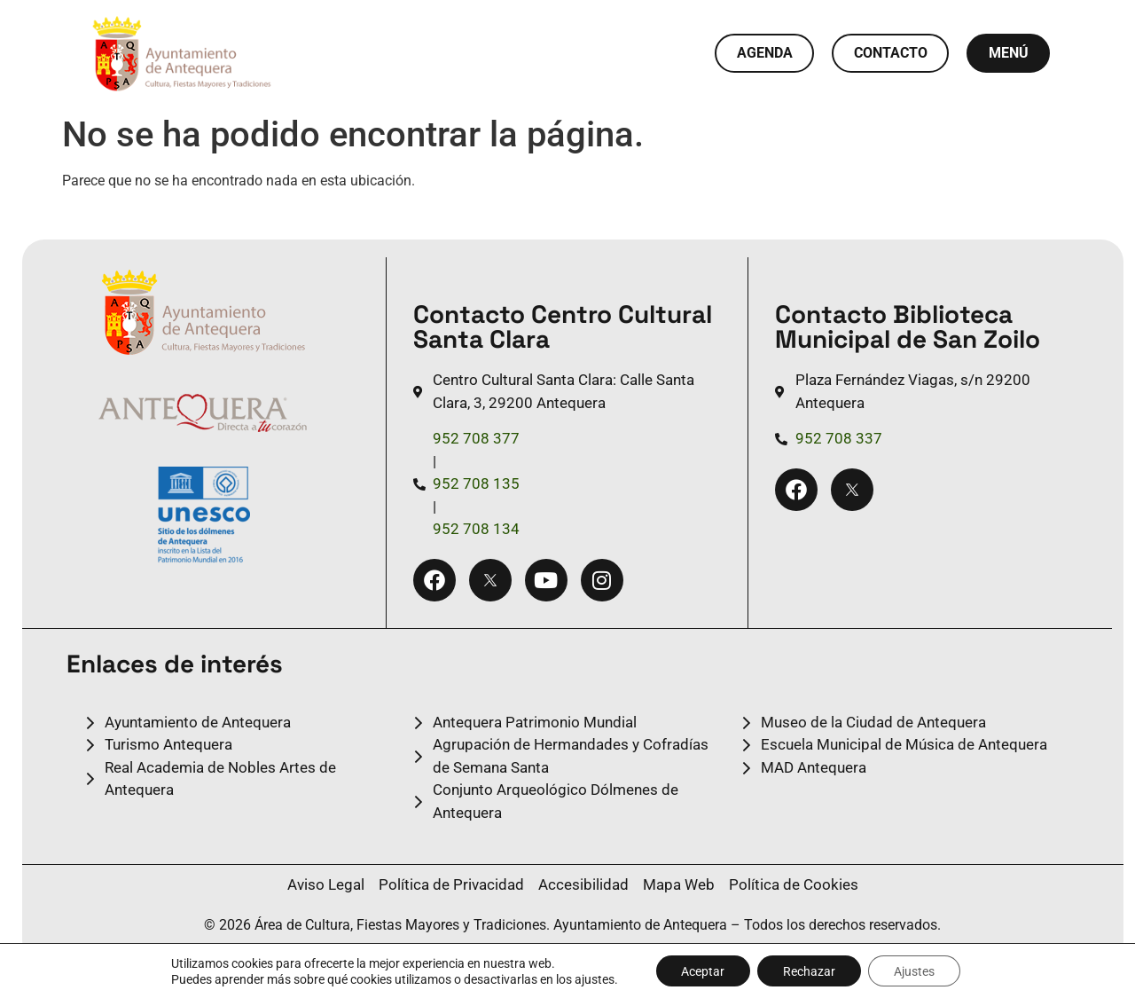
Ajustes (916, 970)
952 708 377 (476, 438)
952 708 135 (476, 483)
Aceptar (701, 970)
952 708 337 (838, 438)
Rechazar (809, 970)
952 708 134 (476, 529)
